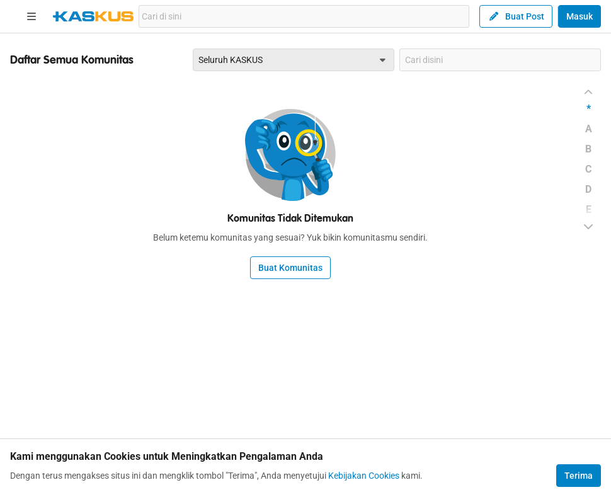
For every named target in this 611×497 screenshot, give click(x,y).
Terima (578, 476)
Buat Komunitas (290, 268)
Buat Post (516, 16)
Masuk (579, 16)
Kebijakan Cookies (363, 476)
